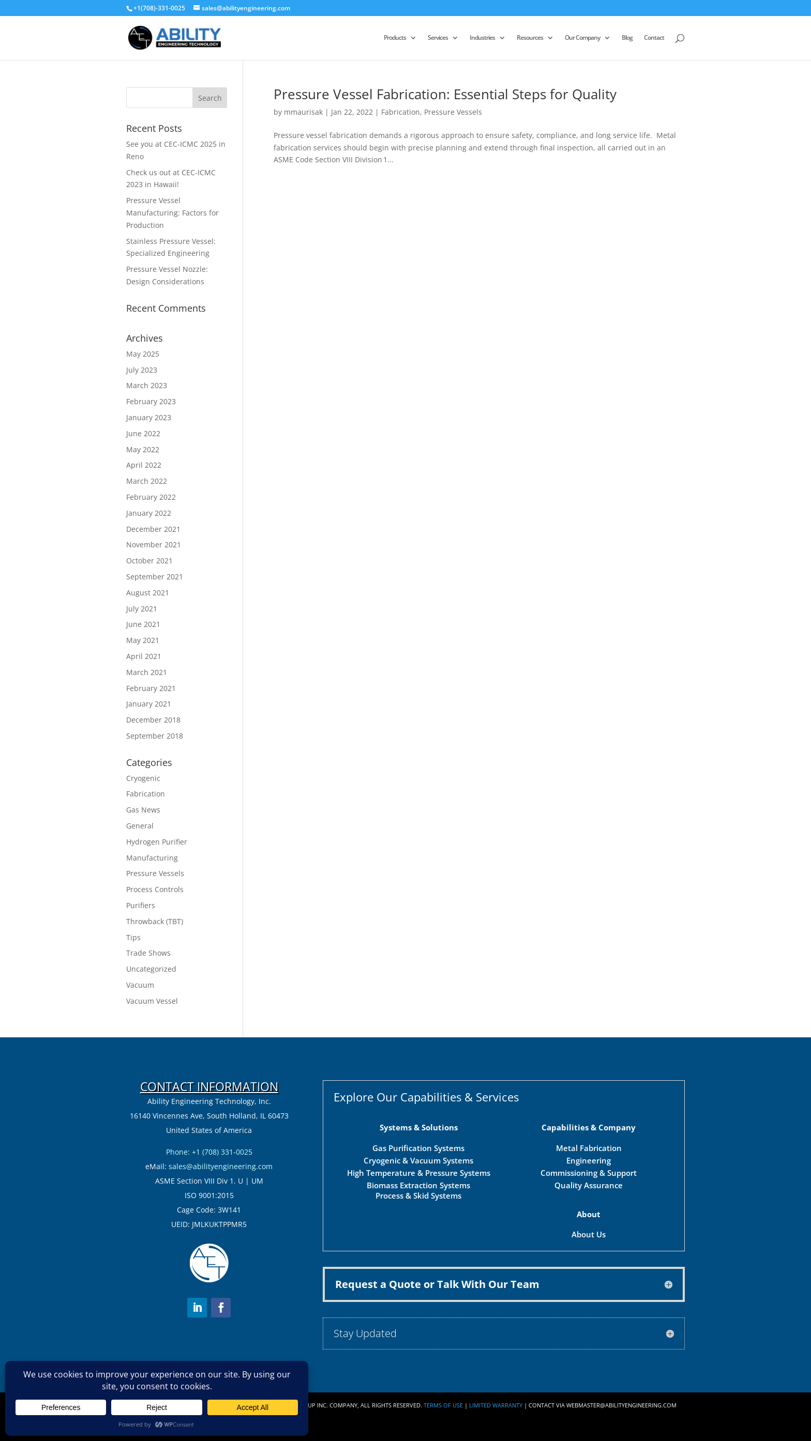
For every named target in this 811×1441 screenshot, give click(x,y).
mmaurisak (303, 112)
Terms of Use (443, 1405)
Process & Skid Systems (418, 1195)
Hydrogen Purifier (156, 842)
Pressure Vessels (453, 112)
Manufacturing (152, 858)
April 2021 (143, 656)
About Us (589, 1234)
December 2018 (153, 720)
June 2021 (143, 624)
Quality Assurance (588, 1185)
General (140, 826)
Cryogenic (143, 778)
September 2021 (154, 576)
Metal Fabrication (589, 1148)
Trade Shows (148, 953)
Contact (654, 38)
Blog (627, 38)
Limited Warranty (495, 1405)
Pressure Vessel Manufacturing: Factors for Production (172, 212)
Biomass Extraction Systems (418, 1185)
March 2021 (146, 672)
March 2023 (146, 385)
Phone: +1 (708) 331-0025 (209, 1152)
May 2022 (142, 449)
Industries (482, 38)
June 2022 (143, 433)
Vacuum (140, 985)
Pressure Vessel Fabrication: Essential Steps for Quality (445, 94)
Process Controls (155, 889)
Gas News (143, 810)
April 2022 (143, 465)
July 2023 (141, 370)
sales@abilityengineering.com (221, 1166)
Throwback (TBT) (154, 921)
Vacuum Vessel (152, 1001)
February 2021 (151, 688)
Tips (133, 937)
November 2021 (153, 544)
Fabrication (400, 112)
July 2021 (141, 609)
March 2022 (146, 481)
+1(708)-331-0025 (159, 8)
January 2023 (148, 417)
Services (438, 38)
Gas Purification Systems (418, 1148)
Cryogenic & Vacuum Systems (418, 1160)
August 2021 (147, 592)
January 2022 (148, 513)
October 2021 (149, 560)
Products (395, 38)
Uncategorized (151, 969)
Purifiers (140, 905)
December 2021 (153, 529)
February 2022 (151, 497)
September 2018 (154, 736)
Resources (530, 38)
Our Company (582, 38)
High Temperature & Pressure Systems (418, 1173)
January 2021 (148, 704)
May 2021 (142, 640)
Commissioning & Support (588, 1173)
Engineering (588, 1160)
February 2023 (151, 401)
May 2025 (142, 354)
